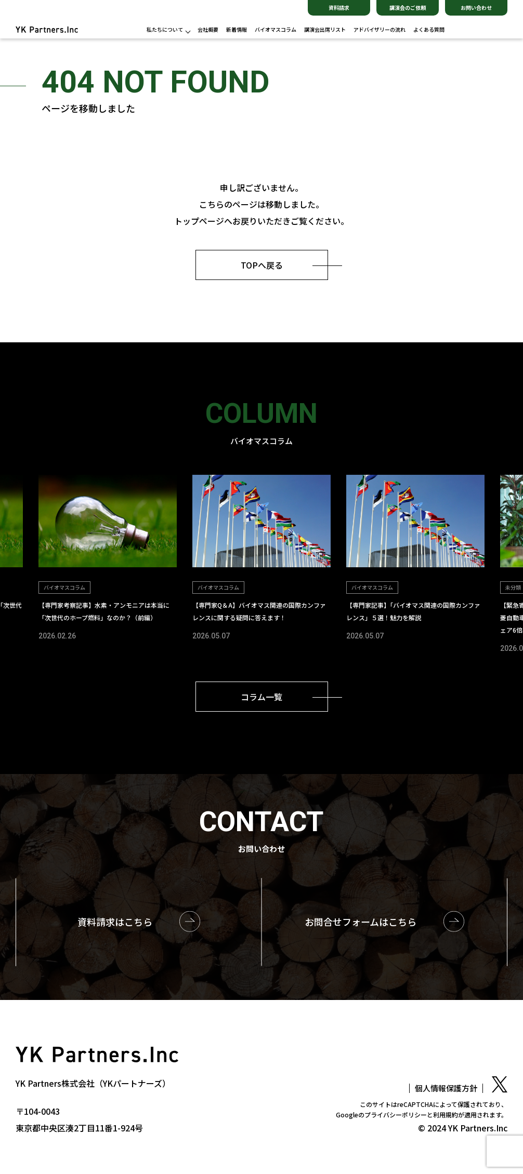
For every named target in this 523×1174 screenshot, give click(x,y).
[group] (107, 559)
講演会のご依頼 (407, 7)
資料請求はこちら (114, 921)
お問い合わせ (476, 7)
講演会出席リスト (325, 29)
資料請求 (339, 7)
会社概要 (208, 29)
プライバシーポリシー (395, 1114)
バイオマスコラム (275, 29)
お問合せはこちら (360, 921)
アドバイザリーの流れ (380, 29)
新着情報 (236, 29)
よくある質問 (428, 29)
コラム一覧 (261, 696)
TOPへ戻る (262, 265)
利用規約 (445, 1114)
